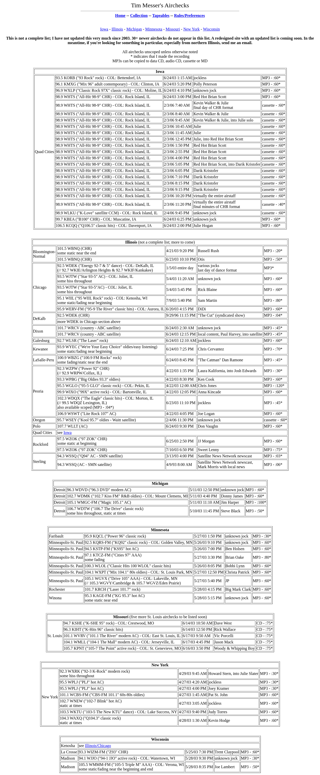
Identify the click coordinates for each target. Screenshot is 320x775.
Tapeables (160, 15)
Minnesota (153, 29)
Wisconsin (211, 29)
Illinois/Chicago (98, 745)
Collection (139, 15)
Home (120, 15)
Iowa (104, 29)
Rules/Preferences (189, 15)
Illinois (117, 29)
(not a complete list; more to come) (160, 242)
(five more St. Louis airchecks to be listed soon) (160, 617)
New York (191, 29)
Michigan (134, 29)
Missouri (173, 29)
